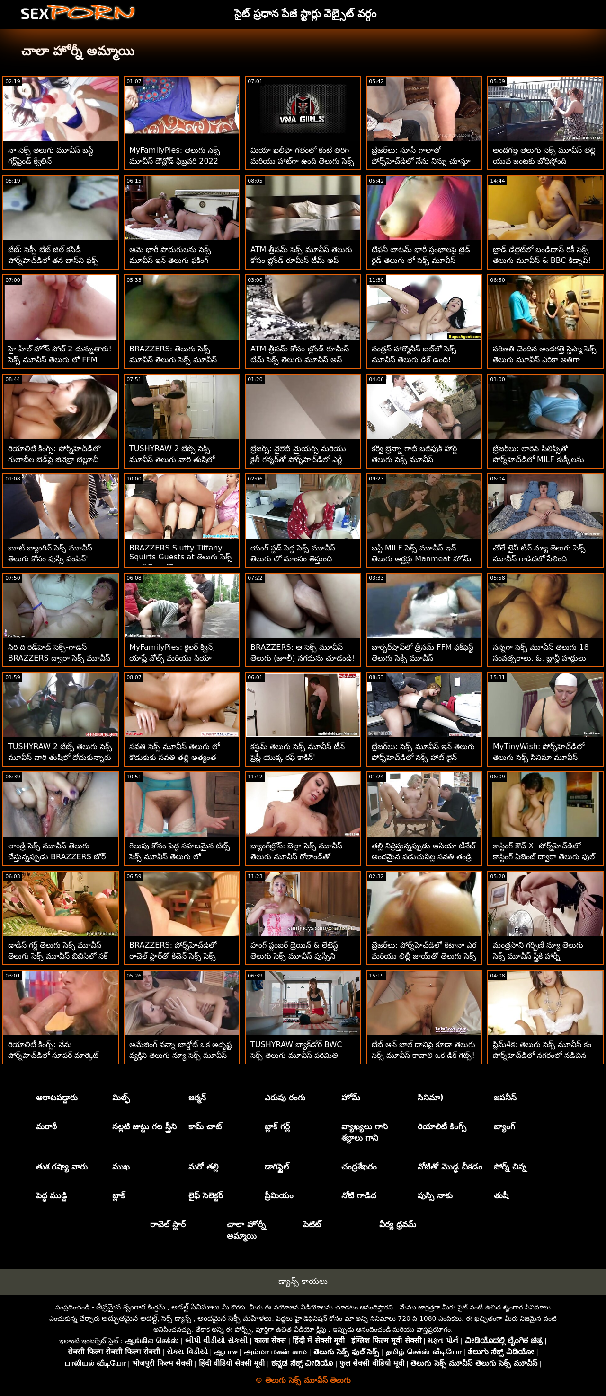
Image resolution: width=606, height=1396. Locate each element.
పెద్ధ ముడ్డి (52, 1195)
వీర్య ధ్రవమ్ (397, 1224)
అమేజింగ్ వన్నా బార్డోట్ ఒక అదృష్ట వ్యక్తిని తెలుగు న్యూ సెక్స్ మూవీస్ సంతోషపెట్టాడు (180, 1055)
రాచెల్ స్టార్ (168, 1224)
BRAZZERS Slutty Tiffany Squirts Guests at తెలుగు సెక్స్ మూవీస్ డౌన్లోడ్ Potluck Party (180, 557)
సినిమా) (431, 1097)
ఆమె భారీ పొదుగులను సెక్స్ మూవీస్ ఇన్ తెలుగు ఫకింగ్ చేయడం (170, 260)
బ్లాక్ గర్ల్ (277, 1126)
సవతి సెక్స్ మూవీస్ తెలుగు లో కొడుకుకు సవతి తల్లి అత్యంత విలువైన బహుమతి (174, 757)
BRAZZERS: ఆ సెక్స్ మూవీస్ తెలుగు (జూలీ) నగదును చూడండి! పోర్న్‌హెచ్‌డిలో (302, 658)
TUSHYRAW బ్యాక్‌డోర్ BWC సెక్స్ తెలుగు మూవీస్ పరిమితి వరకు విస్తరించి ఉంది (296, 1055)
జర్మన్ (197, 1097)
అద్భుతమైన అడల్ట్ (129, 1318)
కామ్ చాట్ (205, 1126)
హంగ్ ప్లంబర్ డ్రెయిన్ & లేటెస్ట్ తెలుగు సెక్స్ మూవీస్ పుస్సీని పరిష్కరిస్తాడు (294, 956)
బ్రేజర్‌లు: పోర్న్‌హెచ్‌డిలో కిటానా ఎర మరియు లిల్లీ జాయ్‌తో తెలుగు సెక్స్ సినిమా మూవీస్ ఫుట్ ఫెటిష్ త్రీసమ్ (424, 956)
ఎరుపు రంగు (285, 1097)
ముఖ (121, 1166)
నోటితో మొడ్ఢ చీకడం (450, 1166)
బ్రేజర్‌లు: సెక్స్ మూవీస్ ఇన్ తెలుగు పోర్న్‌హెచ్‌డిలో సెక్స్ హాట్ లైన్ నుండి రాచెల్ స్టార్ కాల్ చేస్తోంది (423, 757)
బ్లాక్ (118, 1195)
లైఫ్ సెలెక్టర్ (205, 1195)
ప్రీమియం (279, 1195)
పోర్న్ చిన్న (510, 1166)
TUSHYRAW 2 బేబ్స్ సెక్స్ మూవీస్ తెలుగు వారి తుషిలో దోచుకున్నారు (171, 459)
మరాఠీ (46, 1126)
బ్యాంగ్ (504, 1126)
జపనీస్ (505, 1097)
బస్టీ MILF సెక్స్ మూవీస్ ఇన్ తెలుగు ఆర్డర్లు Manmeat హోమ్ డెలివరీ (421, 558)
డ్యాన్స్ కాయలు (302, 1281)
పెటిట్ (312, 1224)
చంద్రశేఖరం (359, 1166)
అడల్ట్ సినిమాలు (195, 1306)
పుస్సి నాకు (435, 1195)
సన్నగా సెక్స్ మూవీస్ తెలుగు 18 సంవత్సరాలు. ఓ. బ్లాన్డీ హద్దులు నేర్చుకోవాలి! (541, 658)
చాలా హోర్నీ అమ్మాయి (246, 1230)
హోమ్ (350, 1097)
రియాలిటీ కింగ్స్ (442, 1126)
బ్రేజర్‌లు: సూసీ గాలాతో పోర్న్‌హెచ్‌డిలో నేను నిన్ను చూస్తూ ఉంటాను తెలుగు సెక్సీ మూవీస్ (421, 161)
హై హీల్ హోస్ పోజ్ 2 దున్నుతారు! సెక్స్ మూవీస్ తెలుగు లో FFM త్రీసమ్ (60, 359)
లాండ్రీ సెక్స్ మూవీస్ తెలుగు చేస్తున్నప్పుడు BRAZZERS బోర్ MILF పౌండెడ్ (57, 856)
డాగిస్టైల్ (277, 1166)
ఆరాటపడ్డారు (57, 1097)
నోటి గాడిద (358, 1195)
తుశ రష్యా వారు (62, 1166)
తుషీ (501, 1195)
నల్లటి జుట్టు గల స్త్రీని (144, 1126)
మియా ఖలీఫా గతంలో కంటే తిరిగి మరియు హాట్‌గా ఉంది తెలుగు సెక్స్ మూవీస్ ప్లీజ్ (302, 161)
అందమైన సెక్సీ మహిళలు (234, 1318)
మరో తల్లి (203, 1166)
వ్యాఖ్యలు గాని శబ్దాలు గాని (364, 1132)
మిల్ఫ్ (121, 1097)
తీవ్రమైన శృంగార (120, 1306)
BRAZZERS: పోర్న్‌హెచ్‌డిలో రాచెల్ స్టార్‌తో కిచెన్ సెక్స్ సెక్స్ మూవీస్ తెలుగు (172, 956)
